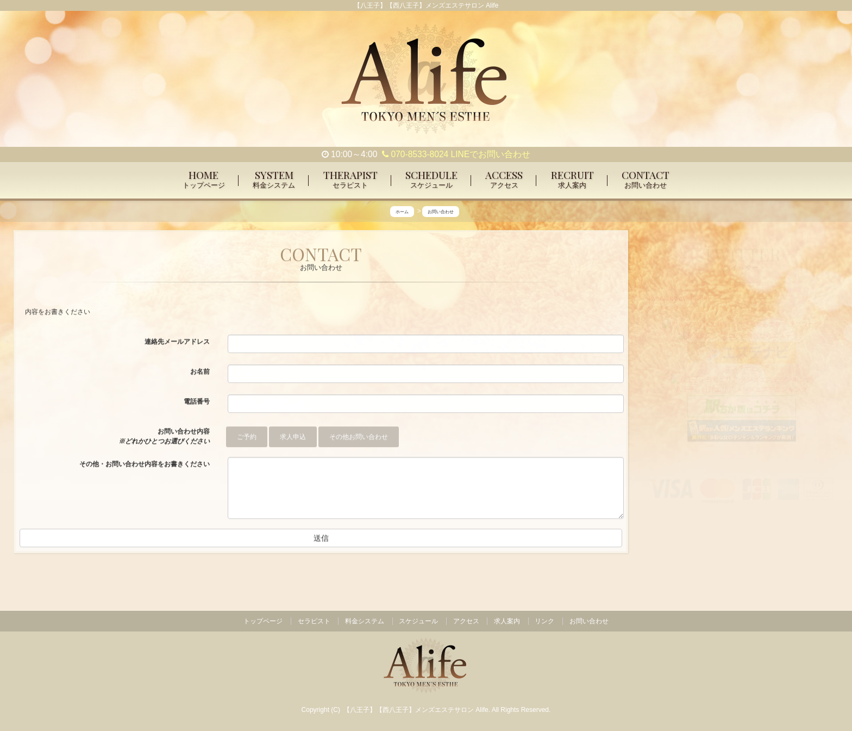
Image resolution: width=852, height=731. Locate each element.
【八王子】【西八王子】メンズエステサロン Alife (415, 710)
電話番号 (197, 402)
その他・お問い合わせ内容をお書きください (144, 464)
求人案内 (507, 621)
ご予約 (246, 437)
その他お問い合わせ (358, 437)
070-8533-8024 (415, 154)
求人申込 (293, 437)
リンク (544, 621)
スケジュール (418, 621)
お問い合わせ (589, 621)
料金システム (364, 621)
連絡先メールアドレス (177, 342)
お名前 (200, 372)
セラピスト (314, 621)
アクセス (466, 621)
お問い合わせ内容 (164, 436)
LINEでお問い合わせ (491, 154)
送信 (321, 538)
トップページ (263, 621)
